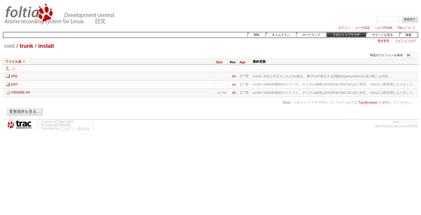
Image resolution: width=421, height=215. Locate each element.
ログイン (344, 27)
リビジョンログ (405, 40)
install (46, 46)
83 (234, 84)
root (9, 46)
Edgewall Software (57, 125)
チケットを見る (382, 34)
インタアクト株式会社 (75, 128)
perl (14, 84)
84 (234, 75)
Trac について (406, 27)
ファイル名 (13, 61)
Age (242, 62)
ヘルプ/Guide (383, 27)
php (14, 75)
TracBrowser (368, 102)
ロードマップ (311, 34)
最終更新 (383, 40)
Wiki (256, 34)
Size (219, 62)
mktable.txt (20, 92)
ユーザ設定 (362, 27)
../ (13, 68)
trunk (26, 46)
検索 (408, 34)
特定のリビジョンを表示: (387, 55)
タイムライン (281, 34)
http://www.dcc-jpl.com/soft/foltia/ (396, 126)
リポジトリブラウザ (346, 34)
